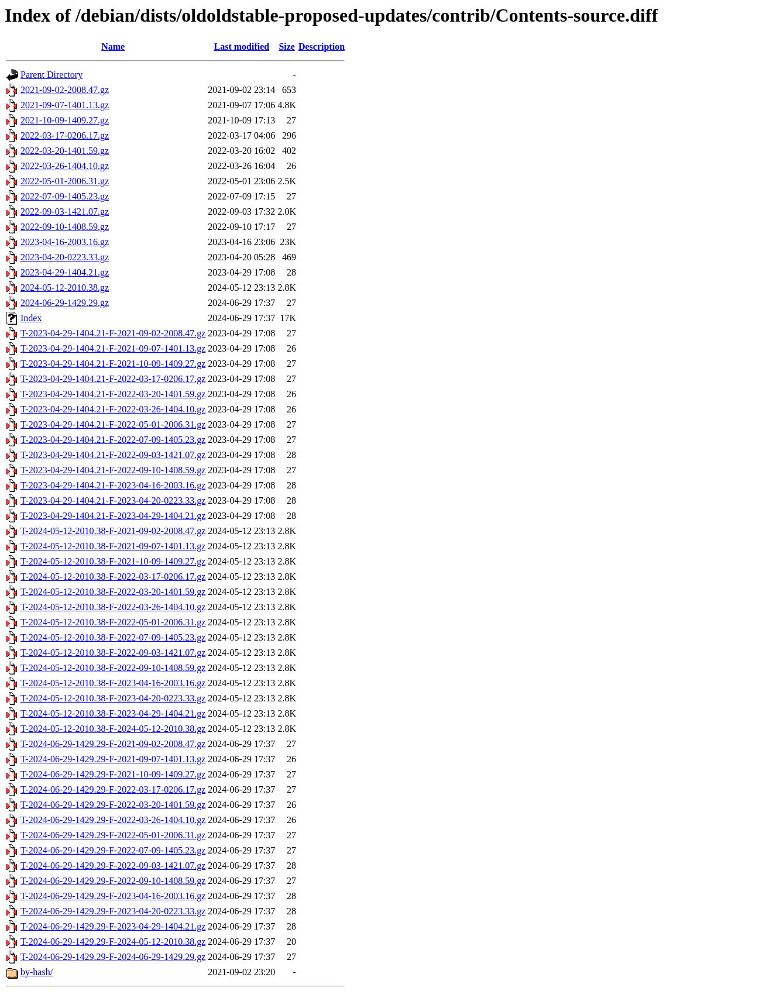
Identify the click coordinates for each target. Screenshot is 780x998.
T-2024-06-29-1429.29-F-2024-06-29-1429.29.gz (112, 957)
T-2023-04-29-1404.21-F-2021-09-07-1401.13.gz (112, 348)
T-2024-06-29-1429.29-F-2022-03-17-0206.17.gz (112, 789)
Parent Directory (51, 75)
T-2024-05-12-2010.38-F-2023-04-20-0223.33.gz (112, 698)
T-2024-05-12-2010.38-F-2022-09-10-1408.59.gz (112, 668)
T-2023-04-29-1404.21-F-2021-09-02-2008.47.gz (112, 333)
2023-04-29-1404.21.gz (64, 272)
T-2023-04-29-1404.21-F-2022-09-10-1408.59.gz (112, 470)
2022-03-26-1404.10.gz (64, 166)
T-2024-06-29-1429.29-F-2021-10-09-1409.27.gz (112, 774)
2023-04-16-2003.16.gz (64, 242)
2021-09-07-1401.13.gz (64, 105)
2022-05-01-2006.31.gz (64, 181)
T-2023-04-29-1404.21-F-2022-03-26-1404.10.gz (112, 409)
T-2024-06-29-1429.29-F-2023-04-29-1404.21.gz (112, 926)
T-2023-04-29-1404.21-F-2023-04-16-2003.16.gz (112, 485)
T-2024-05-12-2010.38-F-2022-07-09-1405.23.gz (112, 637)
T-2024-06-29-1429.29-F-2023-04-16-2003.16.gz (112, 896)
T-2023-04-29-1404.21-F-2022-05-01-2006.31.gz (112, 424)
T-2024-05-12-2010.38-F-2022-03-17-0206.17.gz (112, 576)
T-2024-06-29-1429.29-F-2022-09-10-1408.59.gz (112, 881)
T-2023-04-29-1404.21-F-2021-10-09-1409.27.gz (112, 364)
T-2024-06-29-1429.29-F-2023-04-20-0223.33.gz (112, 911)
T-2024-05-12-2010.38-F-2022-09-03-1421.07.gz (112, 653)
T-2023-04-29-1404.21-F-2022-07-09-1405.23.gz (112, 440)
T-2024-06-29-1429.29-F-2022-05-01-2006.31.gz (112, 835)
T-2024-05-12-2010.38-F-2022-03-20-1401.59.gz (112, 592)
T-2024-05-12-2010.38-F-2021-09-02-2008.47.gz (112, 531)
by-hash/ (36, 972)
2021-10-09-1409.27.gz (64, 120)
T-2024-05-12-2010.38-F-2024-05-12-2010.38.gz (112, 729)
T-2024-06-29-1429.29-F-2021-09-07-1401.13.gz (112, 759)
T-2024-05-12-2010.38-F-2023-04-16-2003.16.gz (112, 683)
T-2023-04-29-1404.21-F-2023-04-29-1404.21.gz (112, 516)
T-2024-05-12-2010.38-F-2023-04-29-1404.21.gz (112, 713)
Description (321, 46)
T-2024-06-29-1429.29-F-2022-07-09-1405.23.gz (112, 850)
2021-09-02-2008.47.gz (64, 90)
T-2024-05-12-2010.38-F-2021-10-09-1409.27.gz (112, 561)
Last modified (241, 46)
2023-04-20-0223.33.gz (64, 257)
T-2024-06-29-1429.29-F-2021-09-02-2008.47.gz (112, 744)
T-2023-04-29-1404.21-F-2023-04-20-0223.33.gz (112, 500)
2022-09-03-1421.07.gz (64, 211)
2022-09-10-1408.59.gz (64, 227)
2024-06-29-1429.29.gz (64, 303)
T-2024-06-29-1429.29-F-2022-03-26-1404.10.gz (112, 820)
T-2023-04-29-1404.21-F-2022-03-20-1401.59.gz (112, 394)
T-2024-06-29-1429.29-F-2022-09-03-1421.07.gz (112, 865)
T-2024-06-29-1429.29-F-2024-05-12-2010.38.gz (112, 942)
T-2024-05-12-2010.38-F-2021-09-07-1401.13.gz (112, 546)
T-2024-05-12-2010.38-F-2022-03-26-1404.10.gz (112, 607)
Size (287, 46)
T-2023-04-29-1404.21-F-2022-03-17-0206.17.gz (112, 379)
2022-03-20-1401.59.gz (64, 151)
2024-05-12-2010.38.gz (64, 287)
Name (113, 46)
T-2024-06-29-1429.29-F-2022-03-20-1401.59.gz (112, 805)
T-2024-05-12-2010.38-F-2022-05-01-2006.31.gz (112, 622)
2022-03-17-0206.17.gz (64, 135)
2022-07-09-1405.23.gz (64, 196)
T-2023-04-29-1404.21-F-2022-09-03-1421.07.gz (112, 455)
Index (31, 318)
